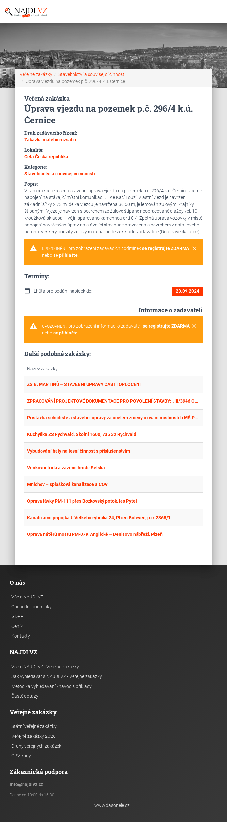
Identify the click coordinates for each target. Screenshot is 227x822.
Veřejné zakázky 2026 (33, 736)
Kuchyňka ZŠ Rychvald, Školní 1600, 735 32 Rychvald (81, 434)
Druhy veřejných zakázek (36, 746)
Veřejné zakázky (36, 74)
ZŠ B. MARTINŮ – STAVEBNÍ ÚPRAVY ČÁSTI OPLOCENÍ (84, 384)
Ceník (17, 626)
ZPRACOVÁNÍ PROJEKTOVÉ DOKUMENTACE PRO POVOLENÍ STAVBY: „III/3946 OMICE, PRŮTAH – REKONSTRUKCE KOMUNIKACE (113, 401)
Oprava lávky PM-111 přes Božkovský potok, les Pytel (82, 501)
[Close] (194, 248)
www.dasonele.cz (112, 805)
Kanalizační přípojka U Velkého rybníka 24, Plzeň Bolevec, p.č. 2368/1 (98, 517)
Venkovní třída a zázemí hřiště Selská (66, 467)
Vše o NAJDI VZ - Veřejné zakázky (45, 666)
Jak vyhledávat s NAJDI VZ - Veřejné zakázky (56, 676)
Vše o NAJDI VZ (27, 596)
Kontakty (20, 636)
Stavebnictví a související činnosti (91, 74)
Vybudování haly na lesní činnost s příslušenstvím (78, 451)
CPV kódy (21, 755)
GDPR (17, 616)
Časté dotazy (24, 696)
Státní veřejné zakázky (34, 726)
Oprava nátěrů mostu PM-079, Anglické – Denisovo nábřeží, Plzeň (95, 534)
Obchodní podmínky (31, 606)
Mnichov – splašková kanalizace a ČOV (67, 484)
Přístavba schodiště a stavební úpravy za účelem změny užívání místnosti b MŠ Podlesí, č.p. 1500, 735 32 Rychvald (113, 417)
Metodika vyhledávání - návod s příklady (51, 686)
